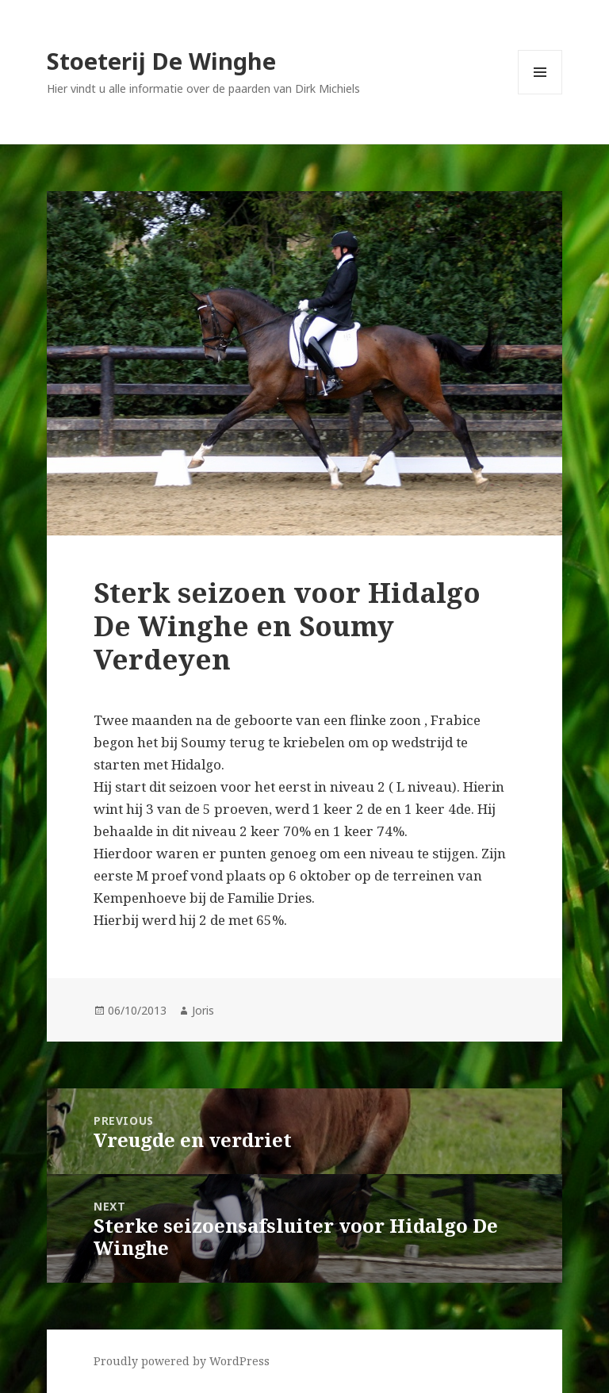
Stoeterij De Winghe (161, 60)
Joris (203, 1010)
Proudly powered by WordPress (182, 1360)
